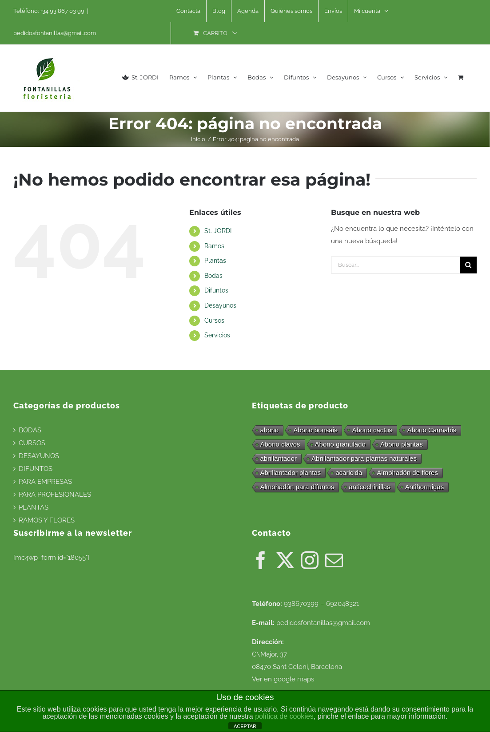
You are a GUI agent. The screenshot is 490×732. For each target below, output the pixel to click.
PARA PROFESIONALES (55, 495)
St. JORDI (217, 230)
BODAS (30, 430)
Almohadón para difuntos (297, 487)
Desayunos (220, 305)
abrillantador (278, 458)
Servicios (217, 335)
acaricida (348, 472)
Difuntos (216, 290)
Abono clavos (280, 444)
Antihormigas (424, 487)
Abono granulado (340, 444)
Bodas (213, 275)
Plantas (215, 260)
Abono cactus (372, 430)
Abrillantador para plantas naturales (364, 458)
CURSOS (32, 443)
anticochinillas (369, 487)
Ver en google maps (283, 679)
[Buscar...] (395, 265)
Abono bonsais (315, 430)
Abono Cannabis (431, 430)
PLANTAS (33, 507)
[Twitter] (285, 560)
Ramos (214, 245)
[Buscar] (468, 265)
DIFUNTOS (35, 469)
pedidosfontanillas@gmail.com (54, 33)
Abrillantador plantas (290, 472)
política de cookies (284, 716)
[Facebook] (261, 560)
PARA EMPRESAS (45, 482)
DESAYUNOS (39, 456)
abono (269, 430)
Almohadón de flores (407, 472)
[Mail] (334, 560)
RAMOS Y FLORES (47, 520)
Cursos (214, 320)
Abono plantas (401, 444)
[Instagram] (310, 560)
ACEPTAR (245, 726)
